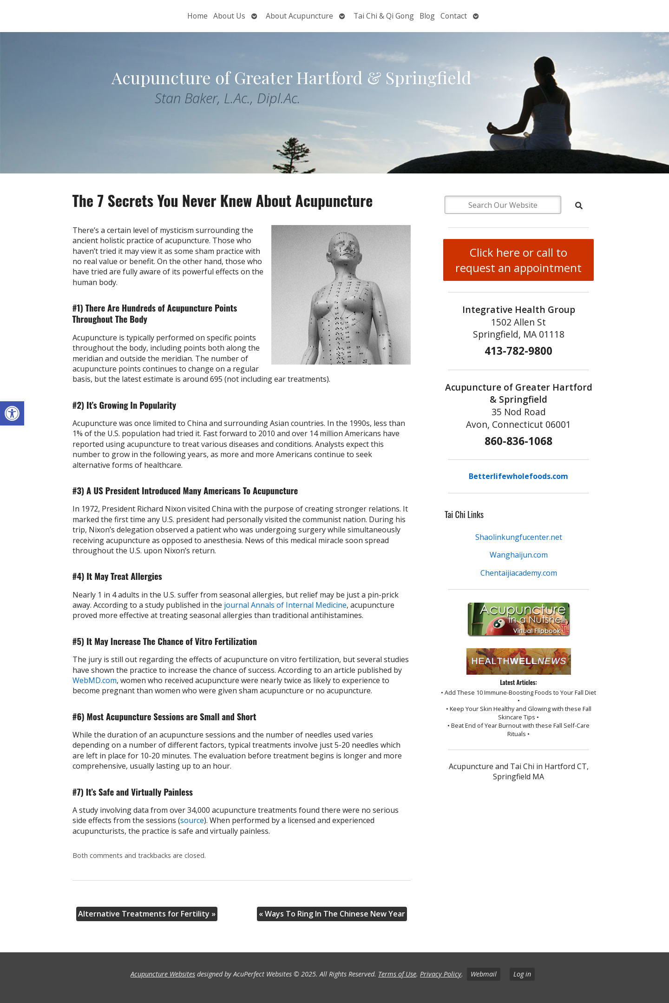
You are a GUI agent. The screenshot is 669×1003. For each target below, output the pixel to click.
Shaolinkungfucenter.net (518, 537)
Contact (453, 16)
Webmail (484, 974)
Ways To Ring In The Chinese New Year (332, 914)
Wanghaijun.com (519, 555)
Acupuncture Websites (163, 974)
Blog (427, 16)
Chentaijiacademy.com (518, 573)
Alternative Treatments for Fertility (147, 914)
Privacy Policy (440, 974)
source (192, 820)
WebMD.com (94, 680)
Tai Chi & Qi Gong (384, 16)
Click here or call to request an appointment (518, 260)
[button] (12, 413)
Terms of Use (397, 974)
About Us (229, 16)
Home (197, 16)
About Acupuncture (299, 16)
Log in (522, 974)
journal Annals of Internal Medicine (285, 605)
